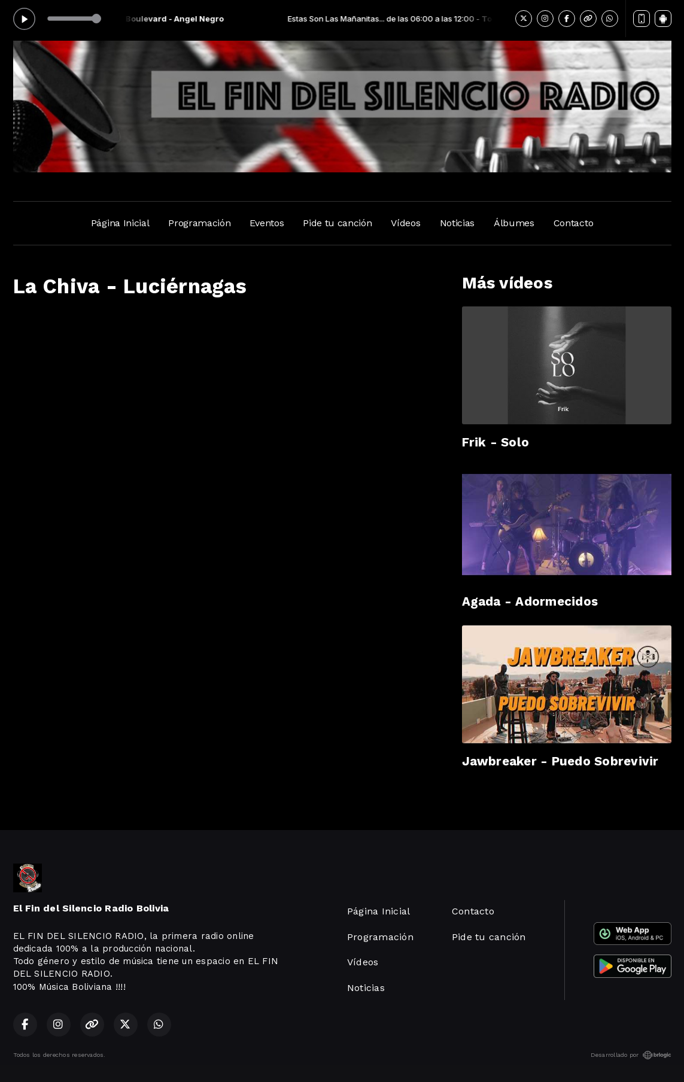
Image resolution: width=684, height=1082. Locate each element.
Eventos (267, 223)
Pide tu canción (337, 223)
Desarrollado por (631, 1055)
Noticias (457, 223)
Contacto (573, 223)
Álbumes (514, 223)
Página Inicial (120, 223)
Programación (199, 223)
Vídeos (405, 223)
